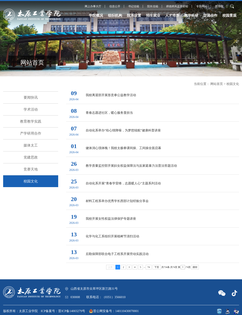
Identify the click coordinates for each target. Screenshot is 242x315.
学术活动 (31, 109)
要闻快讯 (31, 97)
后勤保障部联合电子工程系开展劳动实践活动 (117, 254)
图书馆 (219, 6)
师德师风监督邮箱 (177, 6)
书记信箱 (133, 6)
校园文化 (31, 181)
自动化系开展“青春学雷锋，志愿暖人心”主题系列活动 (123, 183)
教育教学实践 (30, 121)
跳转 (195, 267)
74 (148, 267)
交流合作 (210, 15)
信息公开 (114, 6)
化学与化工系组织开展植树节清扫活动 (112, 236)
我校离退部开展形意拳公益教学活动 (111, 95)
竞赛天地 (31, 169)
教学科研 (191, 15)
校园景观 (229, 15)
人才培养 (172, 15)
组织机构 (115, 15)
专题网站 (201, 6)
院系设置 (134, 15)
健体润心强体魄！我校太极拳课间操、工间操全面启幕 (123, 148)
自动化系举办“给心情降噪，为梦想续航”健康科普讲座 (123, 130)
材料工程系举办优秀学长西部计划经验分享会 (117, 201)
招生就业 (153, 15)
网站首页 (216, 84)
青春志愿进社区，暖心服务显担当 (109, 112)
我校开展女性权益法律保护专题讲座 (111, 218)
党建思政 (31, 157)
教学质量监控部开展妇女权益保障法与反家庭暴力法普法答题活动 (131, 165)
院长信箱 (152, 6)
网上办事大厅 (93, 6)
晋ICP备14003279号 (71, 311)
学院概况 (96, 15)
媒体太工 (31, 145)
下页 (156, 267)
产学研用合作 (30, 133)
